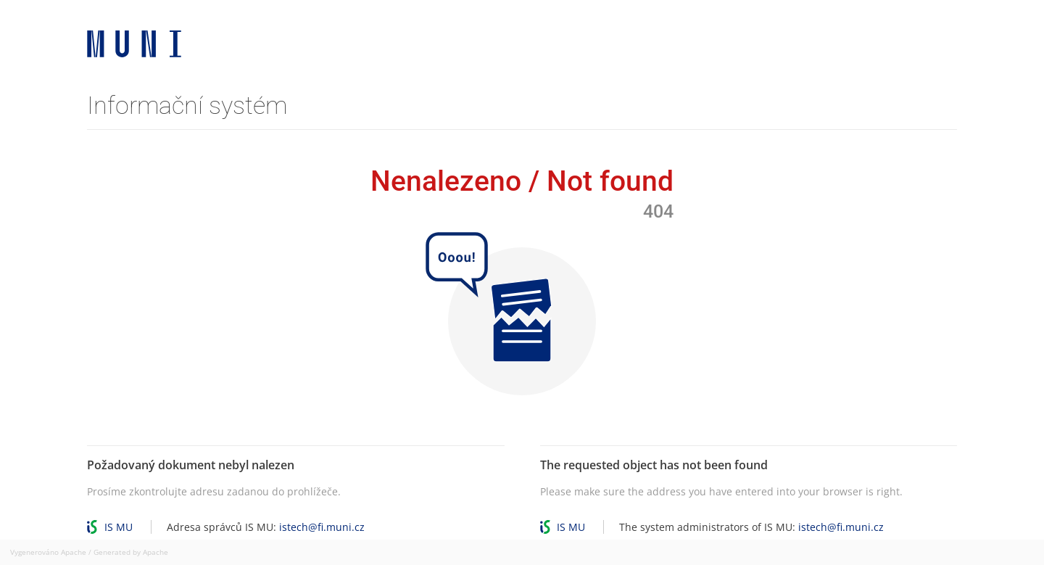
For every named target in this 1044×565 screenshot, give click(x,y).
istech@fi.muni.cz (322, 527)
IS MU (118, 527)
